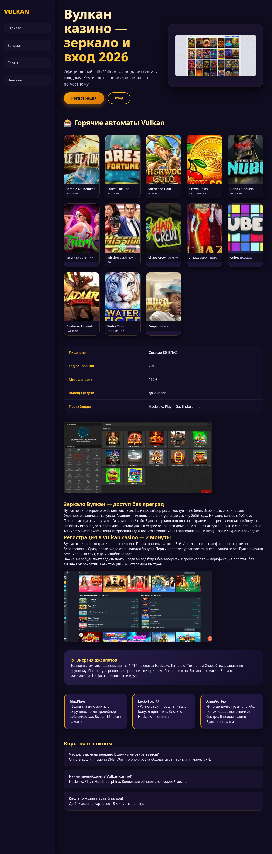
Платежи (14, 80)
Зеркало (14, 28)
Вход (119, 98)
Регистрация (84, 98)
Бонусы (13, 45)
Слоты (12, 62)
